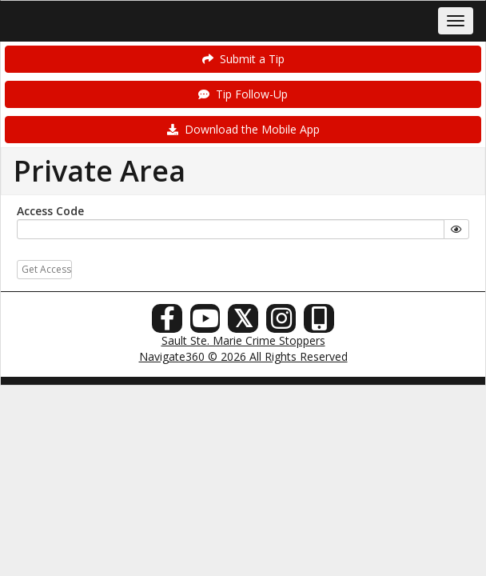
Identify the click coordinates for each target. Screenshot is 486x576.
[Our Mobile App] (319, 322)
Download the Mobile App (243, 129)
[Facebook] (167, 322)
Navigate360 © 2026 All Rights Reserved (243, 356)
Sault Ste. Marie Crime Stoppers (243, 340)
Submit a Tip (243, 58)
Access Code (50, 210)
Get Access (46, 269)
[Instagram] (281, 322)
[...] (230, 229)
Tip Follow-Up (243, 94)
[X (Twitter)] (243, 322)
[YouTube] (205, 322)
